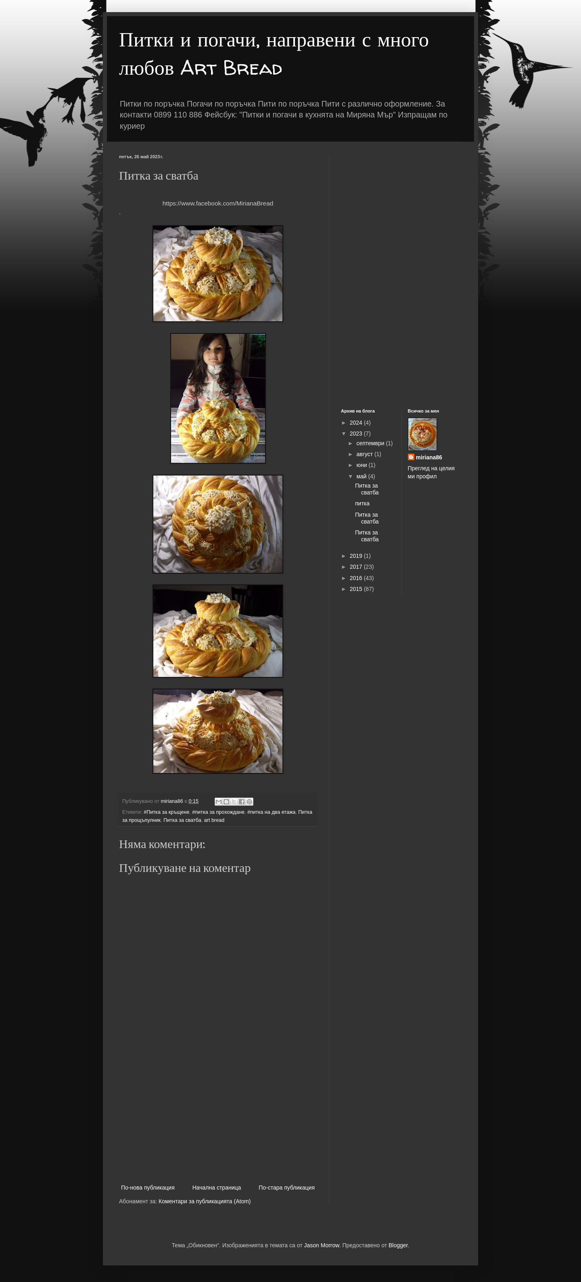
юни (362, 465)
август (365, 454)
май (362, 476)
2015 (357, 589)
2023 (357, 433)
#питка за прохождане (218, 812)
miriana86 (429, 457)
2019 (357, 556)
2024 (357, 422)
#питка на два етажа (271, 812)
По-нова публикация (148, 1187)
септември (371, 443)
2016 (357, 578)
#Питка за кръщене (166, 812)
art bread (214, 820)
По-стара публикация (287, 1187)
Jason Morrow (321, 1245)
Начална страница (216, 1187)
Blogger (398, 1245)
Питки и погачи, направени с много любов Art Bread (274, 53)
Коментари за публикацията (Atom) (205, 1201)
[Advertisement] (218, 1116)
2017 (357, 566)
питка (362, 503)
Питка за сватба (182, 820)
